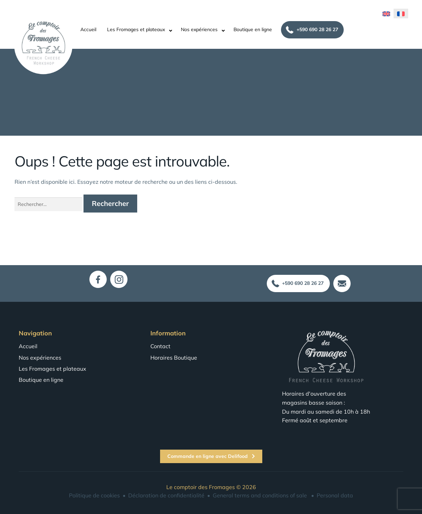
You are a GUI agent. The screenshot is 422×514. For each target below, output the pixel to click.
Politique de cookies (94, 495)
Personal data (335, 495)
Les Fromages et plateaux (136, 28)
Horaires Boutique (173, 357)
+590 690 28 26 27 (317, 28)
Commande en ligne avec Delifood (211, 456)
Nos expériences (199, 28)
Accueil (88, 28)
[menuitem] (386, 12)
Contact (160, 346)
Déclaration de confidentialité (166, 495)
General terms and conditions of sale (260, 495)
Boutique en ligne (253, 28)
